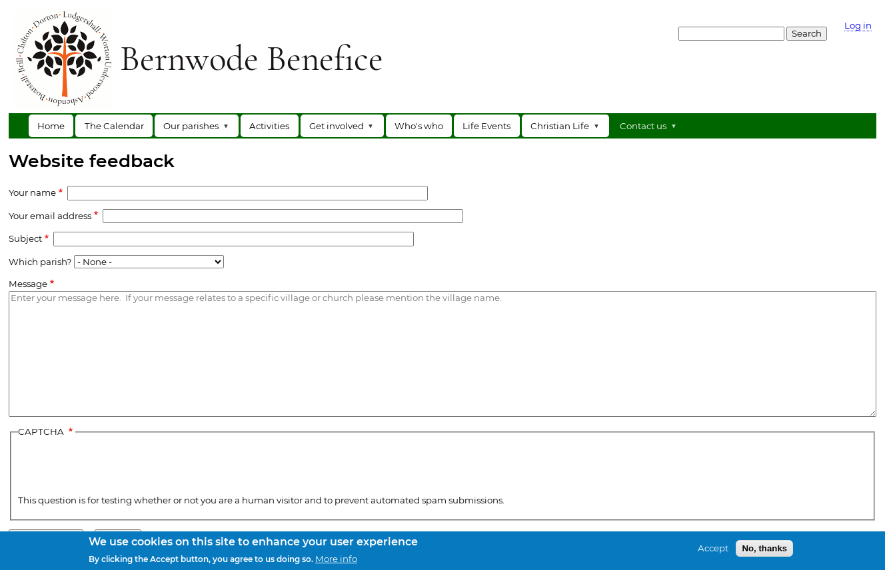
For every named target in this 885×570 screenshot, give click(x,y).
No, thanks (764, 548)
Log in (858, 25)
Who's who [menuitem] (419, 126)
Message (28, 283)
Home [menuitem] (51, 126)
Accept (713, 548)
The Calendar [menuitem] (114, 126)
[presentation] (119, 467)
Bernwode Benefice (251, 58)
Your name (32, 192)
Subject (25, 238)
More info (336, 559)
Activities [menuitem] (269, 126)
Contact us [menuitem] (645, 129)
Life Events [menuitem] (486, 126)
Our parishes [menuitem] (193, 129)
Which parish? (40, 261)
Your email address (50, 215)
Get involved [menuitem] (339, 129)
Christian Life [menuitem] (562, 129)
